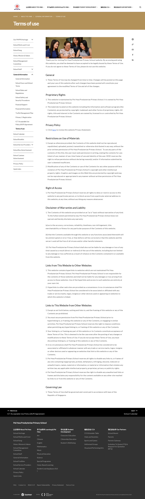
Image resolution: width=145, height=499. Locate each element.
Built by (46, 494)
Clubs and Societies (91, 437)
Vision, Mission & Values (21, 56)
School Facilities (19, 461)
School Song (17, 50)
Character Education (68, 435)
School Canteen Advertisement (18, 156)
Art (38, 435)
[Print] (132, 39)
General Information (23, 74)
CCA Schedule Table (91, 433)
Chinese (40, 439)
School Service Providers (23, 144)
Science (40, 458)
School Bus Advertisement (22, 150)
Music (39, 450)
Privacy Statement (58, 485)
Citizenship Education (68, 439)
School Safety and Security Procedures (23, 98)
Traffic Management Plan (24, 113)
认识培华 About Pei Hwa (34, 7)
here (54, 130)
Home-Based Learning (45, 465)
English (39, 443)
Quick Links (17, 169)
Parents (111, 437)
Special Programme (44, 461)
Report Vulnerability (43, 485)
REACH (30, 485)
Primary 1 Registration (23, 117)
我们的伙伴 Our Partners (122, 7)
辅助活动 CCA (105, 7)
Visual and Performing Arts (94, 448)
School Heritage (19, 433)
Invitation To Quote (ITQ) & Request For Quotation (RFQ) (118, 446)
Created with (24, 494)
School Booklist (18, 139)
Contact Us (22, 485)
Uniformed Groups (91, 444)
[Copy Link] (132, 44)
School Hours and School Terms (24, 84)
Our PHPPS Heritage (23, 39)
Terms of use (20, 129)
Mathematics (42, 447)
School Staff (23, 69)
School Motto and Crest (21, 45)
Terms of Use (70, 485)
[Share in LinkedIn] (132, 59)
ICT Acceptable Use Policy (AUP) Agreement (24, 123)
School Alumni (113, 433)
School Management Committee (20, 62)
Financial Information (23, 109)
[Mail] (132, 48)
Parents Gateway (114, 441)
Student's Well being (68, 443)
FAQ (14, 485)
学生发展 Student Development (84, 7)
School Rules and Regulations (21, 91)
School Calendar (19, 134)
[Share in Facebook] (132, 53)
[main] (72, 214)
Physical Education (44, 454)
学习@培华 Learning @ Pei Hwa (58, 7)
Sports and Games (90, 441)
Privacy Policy (18, 164)
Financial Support (21, 105)
